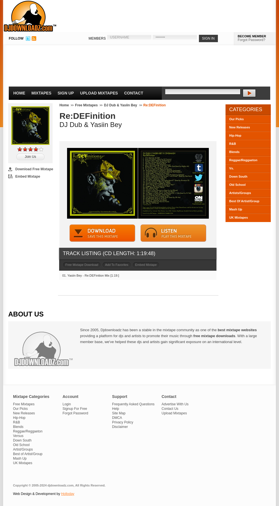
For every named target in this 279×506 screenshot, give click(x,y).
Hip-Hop (235, 135)
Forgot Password (75, 413)
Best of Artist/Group (27, 454)
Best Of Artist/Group (244, 201)
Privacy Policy (122, 422)
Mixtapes (41, 93)
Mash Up (235, 209)
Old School (237, 184)
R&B (232, 143)
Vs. (231, 168)
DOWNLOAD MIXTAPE (102, 233)
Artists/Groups (240, 193)
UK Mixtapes (238, 217)
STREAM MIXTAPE (173, 233)
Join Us (30, 157)
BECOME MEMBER (252, 36)
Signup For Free (75, 409)
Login (67, 404)
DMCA (117, 418)
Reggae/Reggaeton (243, 160)
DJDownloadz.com (30, 16)
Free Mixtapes (86, 105)
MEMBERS (97, 38)
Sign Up (66, 93)
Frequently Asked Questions (133, 404)
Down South (238, 176)
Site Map (118, 413)
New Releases (239, 127)
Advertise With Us (175, 404)
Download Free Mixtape (34, 169)
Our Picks (236, 119)
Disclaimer (120, 427)
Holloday (67, 494)
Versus (18, 436)
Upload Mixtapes (99, 93)
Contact (133, 93)
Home (19, 93)
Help (115, 409)
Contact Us (170, 409)
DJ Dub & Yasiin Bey (120, 105)
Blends (234, 152)
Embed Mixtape (27, 176)
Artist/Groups (23, 449)
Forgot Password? (251, 40)
